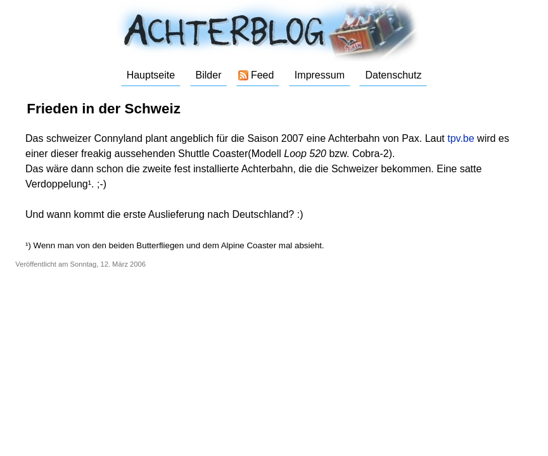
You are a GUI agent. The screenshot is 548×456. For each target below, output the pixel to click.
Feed (262, 75)
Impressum (320, 75)
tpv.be (460, 138)
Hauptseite (151, 75)
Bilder (209, 75)
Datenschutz (393, 75)
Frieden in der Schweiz (104, 109)
